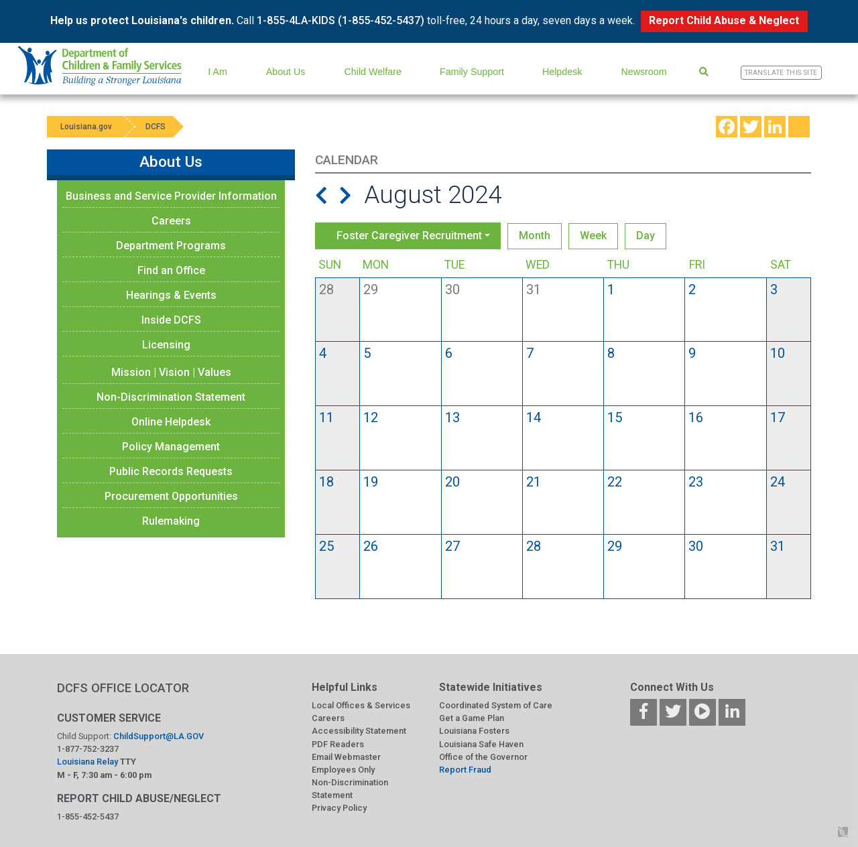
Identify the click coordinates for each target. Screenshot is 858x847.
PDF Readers (338, 744)
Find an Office (171, 270)
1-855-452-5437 (88, 816)
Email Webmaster (346, 757)
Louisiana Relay (88, 762)
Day (645, 235)
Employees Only (343, 770)
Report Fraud (465, 770)
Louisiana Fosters (474, 731)
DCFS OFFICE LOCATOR (123, 688)
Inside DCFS (171, 320)
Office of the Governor (483, 757)
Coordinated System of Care (495, 705)
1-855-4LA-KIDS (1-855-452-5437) (340, 20)
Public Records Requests (171, 471)
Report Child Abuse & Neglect (724, 20)
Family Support (472, 71)
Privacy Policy (339, 808)
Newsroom (643, 71)
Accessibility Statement (359, 731)
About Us (286, 71)
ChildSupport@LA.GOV (158, 736)
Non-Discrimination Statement (171, 397)
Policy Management (171, 446)
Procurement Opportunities (171, 496)
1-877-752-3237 (88, 749)
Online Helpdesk (170, 421)
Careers (171, 220)
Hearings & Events (171, 295)
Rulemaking (171, 521)
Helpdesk (562, 71)
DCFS (155, 126)
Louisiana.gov (86, 126)
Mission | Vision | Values (171, 372)
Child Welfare (373, 71)
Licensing (166, 344)
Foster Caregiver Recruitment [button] (409, 235)
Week (593, 235)
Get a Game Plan (471, 718)
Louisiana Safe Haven (481, 744)
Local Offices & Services (361, 705)
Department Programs (171, 245)
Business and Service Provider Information (171, 196)
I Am (217, 71)
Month (534, 235)
